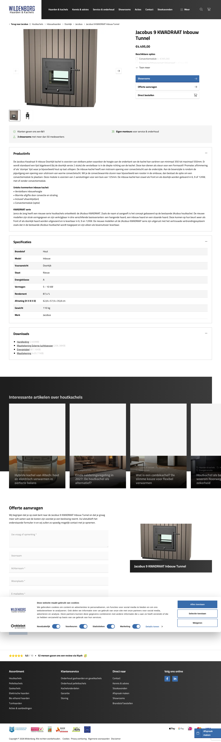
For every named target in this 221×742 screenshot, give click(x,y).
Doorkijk (68, 24)
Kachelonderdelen (70, 688)
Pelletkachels (16, 683)
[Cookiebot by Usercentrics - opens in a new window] (18, 736)
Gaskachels (14, 688)
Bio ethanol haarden (19, 698)
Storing (64, 698)
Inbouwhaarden (54, 24)
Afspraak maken (121, 693)
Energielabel (23, 349)
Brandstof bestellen (123, 703)
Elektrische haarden (19, 693)
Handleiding (23, 342)
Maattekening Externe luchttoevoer (35, 345)
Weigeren (197, 733)
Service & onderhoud (103, 9)
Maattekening (24, 353)
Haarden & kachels (58, 9)
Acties (138, 9)
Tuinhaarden (15, 703)
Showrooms (125, 9)
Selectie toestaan (197, 723)
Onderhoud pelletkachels (73, 683)
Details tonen (152, 736)
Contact (149, 9)
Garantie (65, 693)
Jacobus (78, 24)
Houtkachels (37, 24)
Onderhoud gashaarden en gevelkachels (81, 678)
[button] (118, 71)
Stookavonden (165, 9)
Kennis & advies (80, 9)
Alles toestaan (197, 714)
